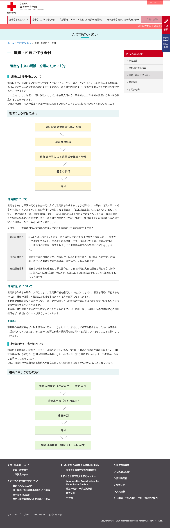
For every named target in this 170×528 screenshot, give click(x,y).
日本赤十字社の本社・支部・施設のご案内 (137, 498)
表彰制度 (133, 83)
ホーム (10, 43)
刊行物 (69, 498)
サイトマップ (155, 2)
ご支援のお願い (153, 19)
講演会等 (158, 26)
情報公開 (120, 485)
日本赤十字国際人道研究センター (125, 19)
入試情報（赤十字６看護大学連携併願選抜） (83, 19)
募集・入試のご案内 (22, 486)
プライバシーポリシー (34, 514)
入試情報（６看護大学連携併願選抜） (81, 465)
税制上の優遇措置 (137, 68)
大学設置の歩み (20, 474)
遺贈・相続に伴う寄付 (140, 76)
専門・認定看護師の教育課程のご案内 (31, 499)
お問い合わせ (55, 514)
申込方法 (133, 61)
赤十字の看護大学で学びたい (24, 481)
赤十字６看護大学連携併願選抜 (81, 470)
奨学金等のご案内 (21, 495)
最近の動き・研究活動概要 (79, 489)
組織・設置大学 (20, 470)
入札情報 (120, 491)
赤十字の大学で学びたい (45, 19)
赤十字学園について (19, 19)
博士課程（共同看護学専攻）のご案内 (31, 490)
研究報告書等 (144, 26)
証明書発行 (121, 478)
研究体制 (70, 493)
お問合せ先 (134, 90)
